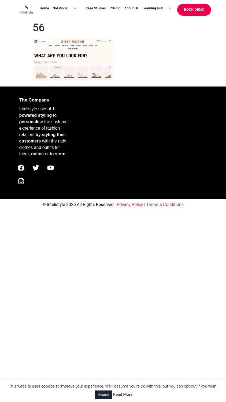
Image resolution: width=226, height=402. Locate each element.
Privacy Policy (130, 204)
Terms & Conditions (165, 204)
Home (44, 8)
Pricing (115, 8)
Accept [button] (103, 395)
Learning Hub (159, 8)
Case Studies (96, 8)
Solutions (66, 8)
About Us (131, 8)
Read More (123, 394)
